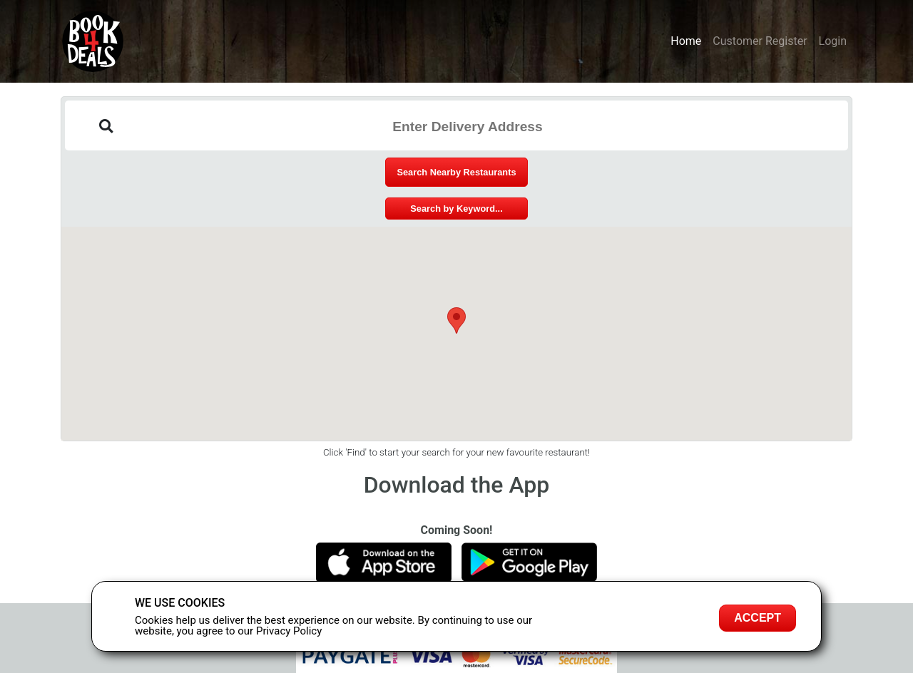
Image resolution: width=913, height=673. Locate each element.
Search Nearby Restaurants (456, 172)
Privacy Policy (289, 631)
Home (685, 41)
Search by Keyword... (456, 208)
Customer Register (760, 41)
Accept (757, 618)
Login (833, 41)
